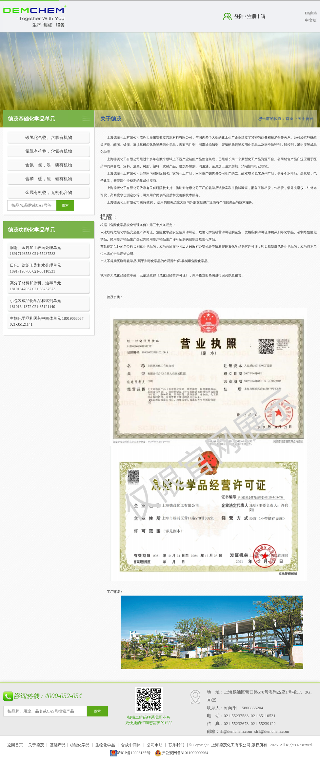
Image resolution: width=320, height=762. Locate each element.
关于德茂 (36, 745)
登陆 (239, 16)
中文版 (311, 20)
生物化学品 (105, 745)
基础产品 (58, 745)
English (311, 13)
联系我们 (176, 745)
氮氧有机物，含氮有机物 (48, 151)
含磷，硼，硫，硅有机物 (48, 178)
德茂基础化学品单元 (31, 119)
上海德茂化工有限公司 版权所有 (239, 745)
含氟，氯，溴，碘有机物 (48, 164)
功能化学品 (80, 745)
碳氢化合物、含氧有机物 (48, 137)
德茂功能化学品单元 (31, 230)
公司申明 (155, 745)
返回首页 (15, 745)
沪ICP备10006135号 (130, 753)
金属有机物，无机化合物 (48, 192)
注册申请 (256, 16)
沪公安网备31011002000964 (182, 753)
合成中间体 (131, 745)
